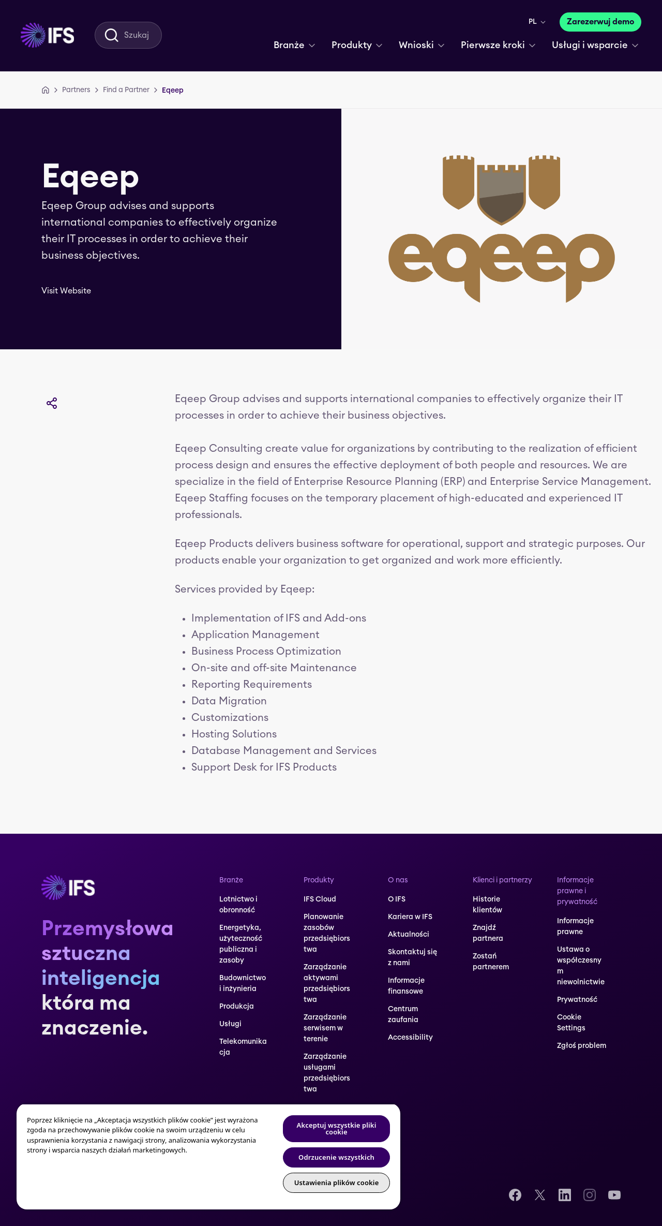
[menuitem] (47, 35)
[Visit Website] (73, 291)
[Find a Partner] (126, 90)
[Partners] (76, 90)
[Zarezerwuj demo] (600, 22)
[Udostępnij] (51, 403)
